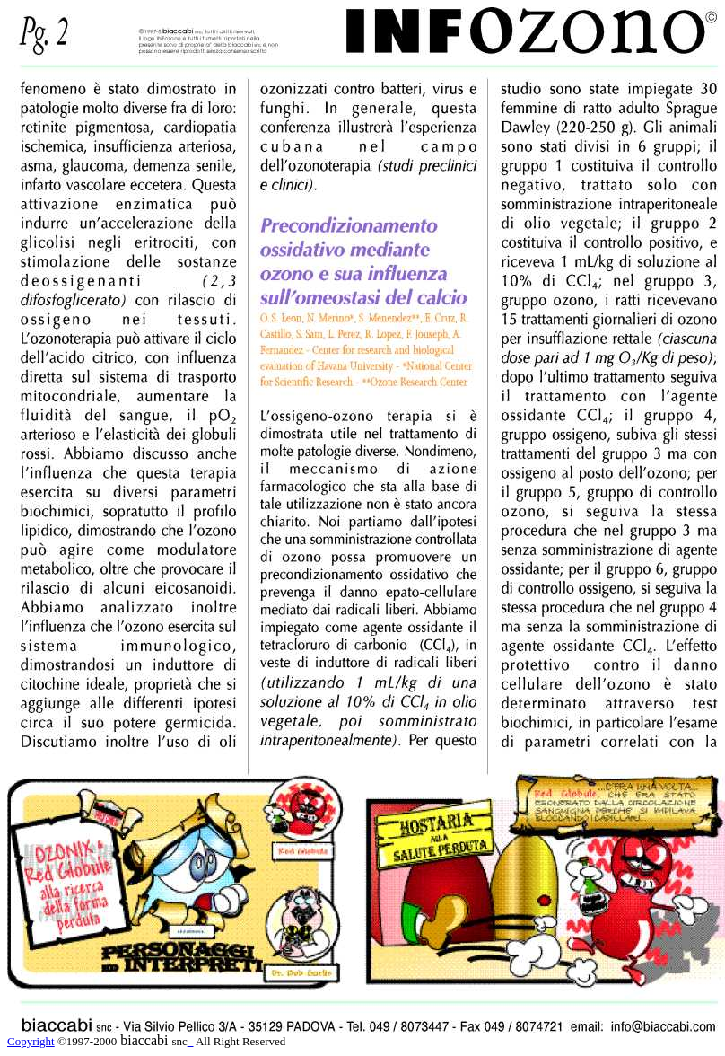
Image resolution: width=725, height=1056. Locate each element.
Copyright (31, 1041)
